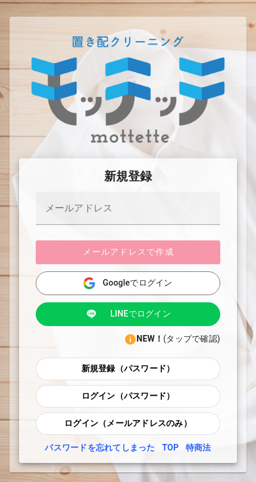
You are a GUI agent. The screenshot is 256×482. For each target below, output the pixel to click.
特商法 (198, 447)
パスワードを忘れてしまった (101, 447)
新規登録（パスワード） (128, 368)
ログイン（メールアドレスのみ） (128, 423)
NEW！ (149, 338)
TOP (171, 447)
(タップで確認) (191, 338)
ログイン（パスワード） (128, 395)
